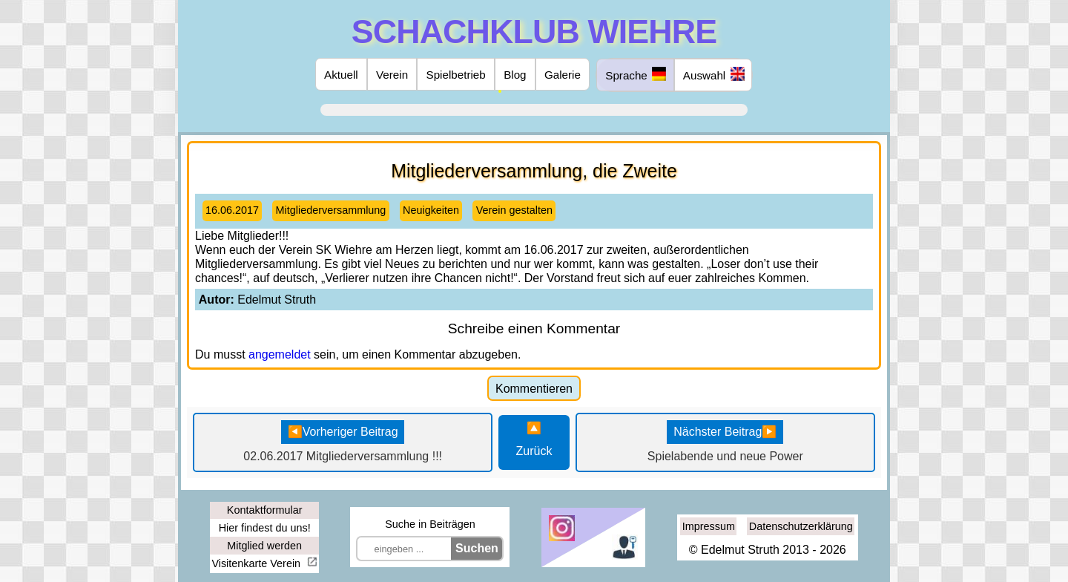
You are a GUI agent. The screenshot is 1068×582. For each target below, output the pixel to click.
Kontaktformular (265, 510)
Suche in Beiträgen (430, 524)
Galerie (562, 74)
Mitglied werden (264, 546)
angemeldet (279, 354)
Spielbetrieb (456, 74)
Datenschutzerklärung (801, 526)
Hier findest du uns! (265, 528)
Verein (392, 74)
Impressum (708, 526)
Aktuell (341, 74)
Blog (515, 74)
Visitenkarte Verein (257, 563)
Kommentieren (534, 388)
